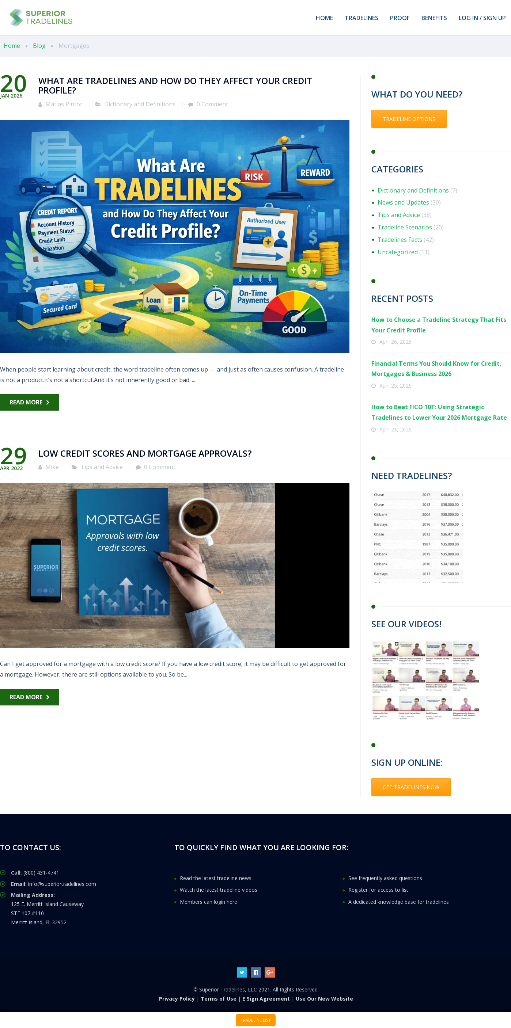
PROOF (400, 18)
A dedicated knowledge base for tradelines (398, 901)
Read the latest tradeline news (215, 878)
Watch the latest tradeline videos (218, 889)
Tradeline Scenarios (405, 227)
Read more (26, 402)
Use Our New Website (324, 998)
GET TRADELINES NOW (411, 787)
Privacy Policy (177, 998)
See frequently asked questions (385, 878)
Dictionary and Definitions (139, 104)
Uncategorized (398, 252)
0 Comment (212, 104)
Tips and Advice (101, 467)
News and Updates (403, 202)
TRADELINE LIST (256, 1020)
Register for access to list (378, 889)
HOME (324, 18)
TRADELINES (361, 18)
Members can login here (208, 901)
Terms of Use (218, 998)
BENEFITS (434, 18)
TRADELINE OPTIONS (409, 118)
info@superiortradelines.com (62, 883)
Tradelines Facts (400, 240)
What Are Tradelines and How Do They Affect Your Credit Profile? (175, 85)
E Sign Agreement (266, 998)
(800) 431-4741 (41, 872)
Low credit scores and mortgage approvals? (144, 453)
